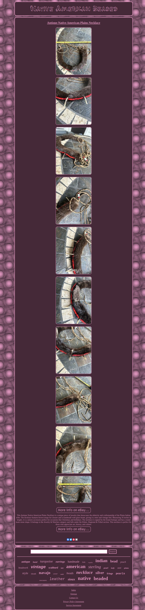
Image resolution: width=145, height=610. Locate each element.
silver (99, 573)
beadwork (23, 567)
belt (62, 568)
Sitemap (73, 594)
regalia (90, 562)
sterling (94, 567)
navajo (44, 572)
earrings (60, 561)
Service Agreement (73, 605)
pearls (120, 573)
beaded (101, 578)
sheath (33, 574)
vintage (38, 566)
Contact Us (73, 598)
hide (83, 562)
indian (101, 560)
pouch (123, 562)
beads (70, 573)
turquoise (46, 561)
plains (126, 568)
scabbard (53, 567)
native (84, 578)
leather (57, 579)
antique (25, 561)
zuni (119, 568)
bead (114, 561)
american (76, 566)
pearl (106, 568)
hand (35, 562)
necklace (84, 572)
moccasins (43, 580)
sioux (71, 579)
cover (55, 574)
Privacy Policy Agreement (73, 602)
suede (62, 574)
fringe (110, 573)
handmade (73, 561)
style (25, 573)
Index (73, 590)
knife (113, 568)
